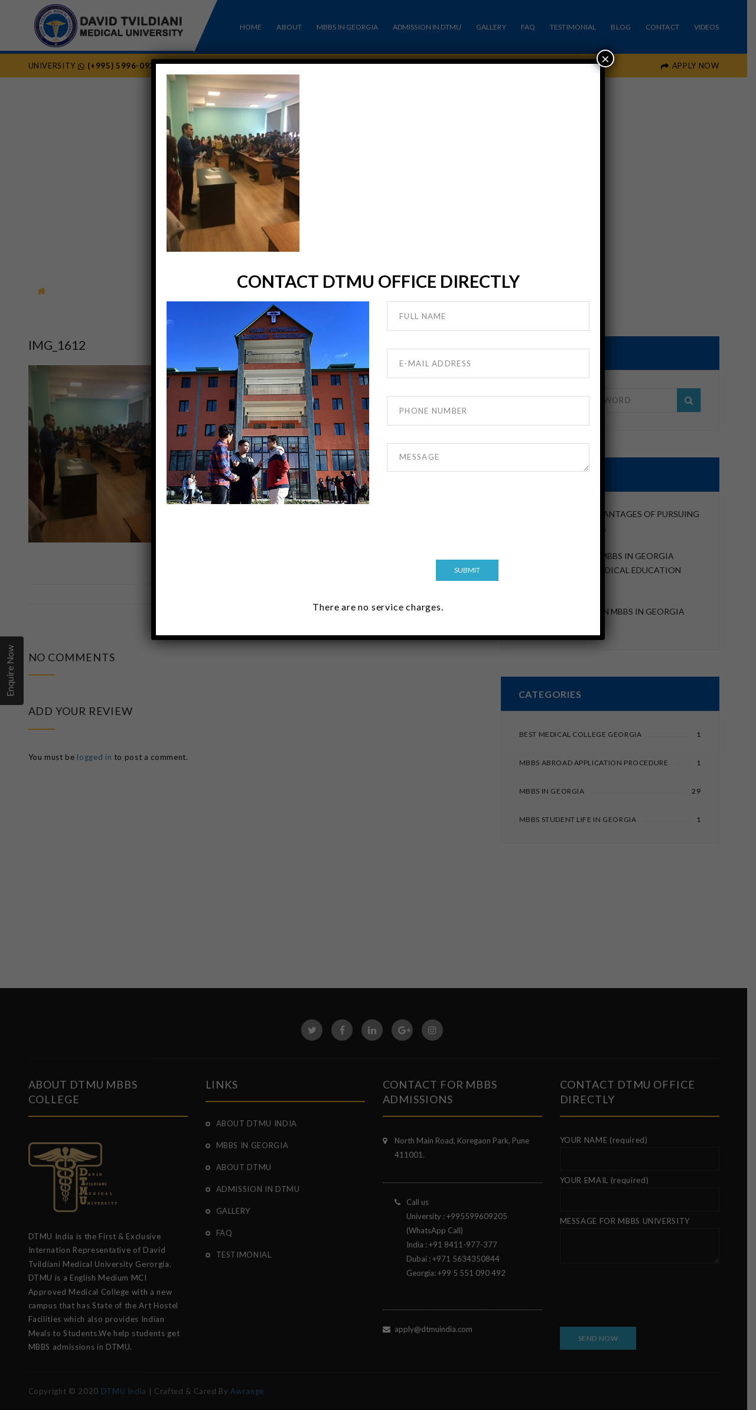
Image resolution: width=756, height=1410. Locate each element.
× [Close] (605, 58)
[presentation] (476, 518)
